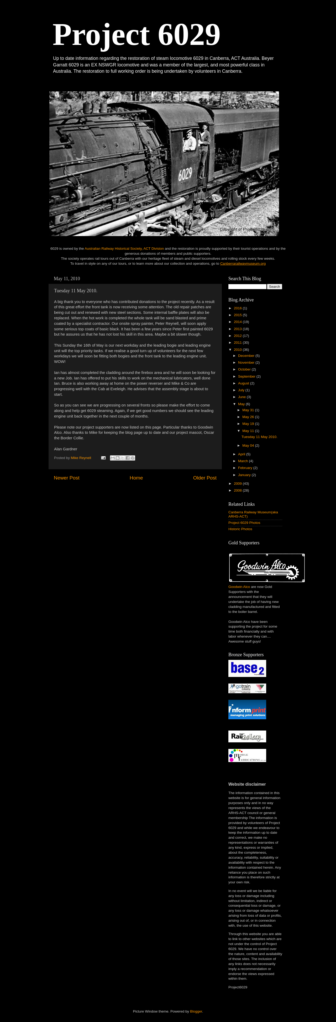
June (242, 397)
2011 (238, 343)
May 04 (248, 445)
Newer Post (67, 478)
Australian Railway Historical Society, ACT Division (124, 249)
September (247, 376)
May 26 (248, 417)
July (241, 390)
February (245, 468)
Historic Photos (240, 529)
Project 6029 (136, 34)
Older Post (205, 478)
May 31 (248, 410)
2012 (238, 336)
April (242, 454)
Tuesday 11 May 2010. (259, 437)
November (246, 362)
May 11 (248, 431)
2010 (238, 350)
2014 (238, 322)
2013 (238, 329)
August (244, 383)
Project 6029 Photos (244, 523)
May (242, 404)
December (246, 356)
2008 (238, 490)
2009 (238, 484)
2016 (238, 308)
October (245, 369)
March (243, 461)
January (245, 475)
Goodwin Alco (239, 587)
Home (136, 478)
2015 (238, 315)
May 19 (248, 424)
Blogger (196, 1011)
